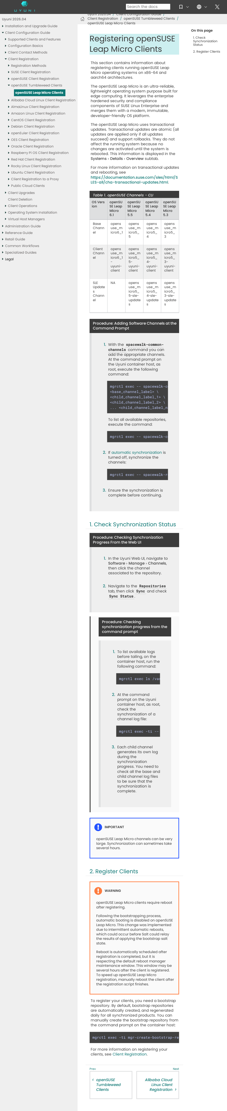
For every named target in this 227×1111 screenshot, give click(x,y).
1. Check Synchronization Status (205, 41)
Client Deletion (20, 199)
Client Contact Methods (27, 52)
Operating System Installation (32, 212)
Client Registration (23, 59)
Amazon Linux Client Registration (38, 113)
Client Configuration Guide (27, 32)
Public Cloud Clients (28, 186)
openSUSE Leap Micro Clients (39, 92)
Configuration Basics (25, 46)
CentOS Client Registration (33, 120)
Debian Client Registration (33, 126)
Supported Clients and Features (34, 39)
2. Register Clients (206, 51)
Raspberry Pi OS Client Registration (40, 153)
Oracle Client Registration (32, 146)
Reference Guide (19, 233)
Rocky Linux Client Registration (36, 166)
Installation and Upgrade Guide (31, 26)
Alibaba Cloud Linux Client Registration (43, 100)
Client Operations (22, 206)
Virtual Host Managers (26, 219)
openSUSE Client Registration (35, 78)
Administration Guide (23, 226)
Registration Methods (28, 65)
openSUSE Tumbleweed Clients (36, 85)
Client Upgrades (21, 193)
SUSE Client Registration (31, 72)
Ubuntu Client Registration (33, 172)
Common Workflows (22, 246)
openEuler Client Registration (35, 133)
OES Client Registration (30, 140)
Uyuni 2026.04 (14, 19)
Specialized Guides (21, 252)
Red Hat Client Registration (33, 159)
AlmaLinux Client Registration (35, 107)
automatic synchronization (137, 452)
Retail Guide (15, 239)
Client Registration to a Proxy (35, 179)
